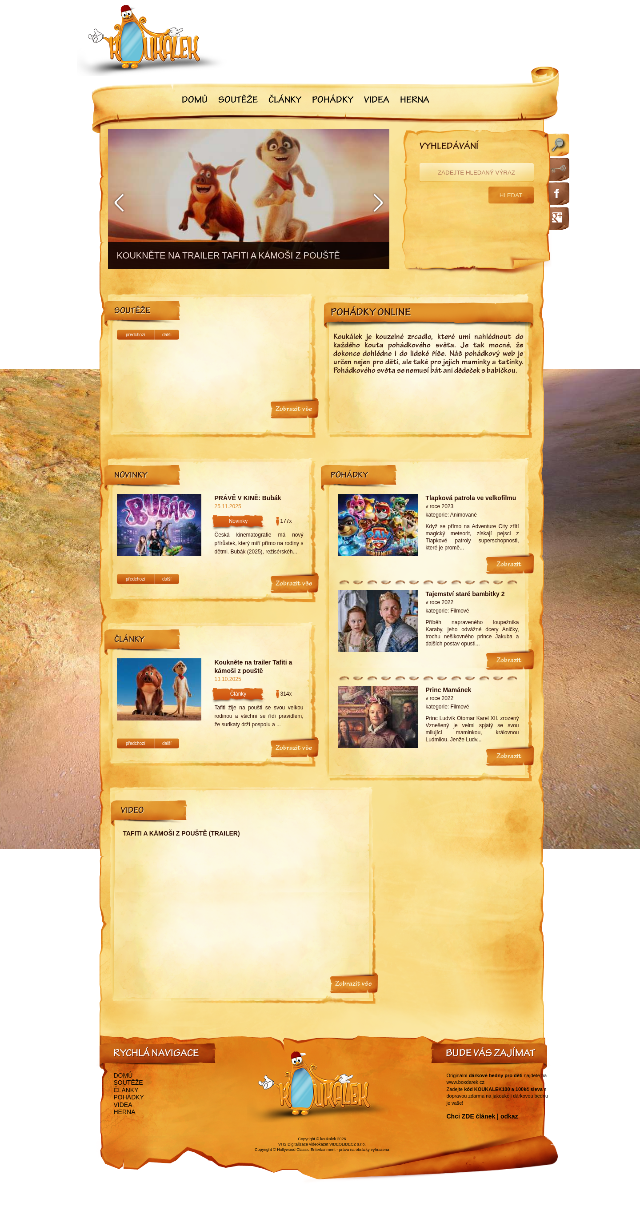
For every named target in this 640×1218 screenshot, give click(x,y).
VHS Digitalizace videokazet (303, 1144)
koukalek (328, 1139)
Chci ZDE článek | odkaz (482, 1116)
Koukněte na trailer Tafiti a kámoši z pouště (253, 666)
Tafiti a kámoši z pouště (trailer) (181, 833)
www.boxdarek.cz (466, 1082)
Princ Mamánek (449, 689)
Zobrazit (509, 565)
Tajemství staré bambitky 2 (465, 593)
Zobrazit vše (294, 409)
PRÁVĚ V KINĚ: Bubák (248, 498)
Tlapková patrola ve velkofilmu (471, 498)
